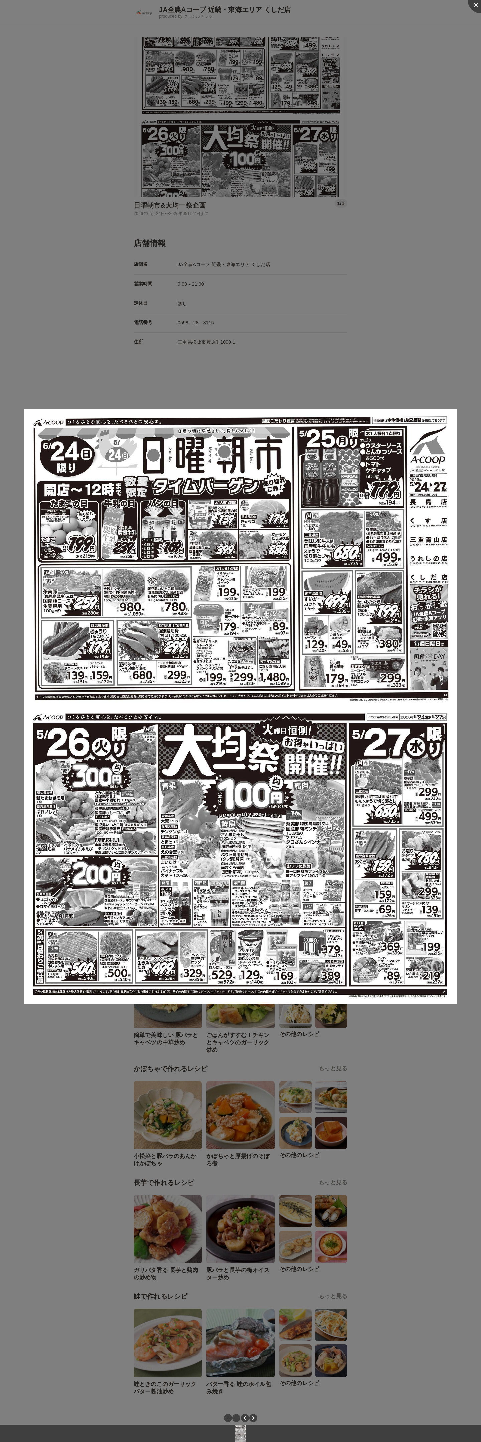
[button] (228, 1418)
